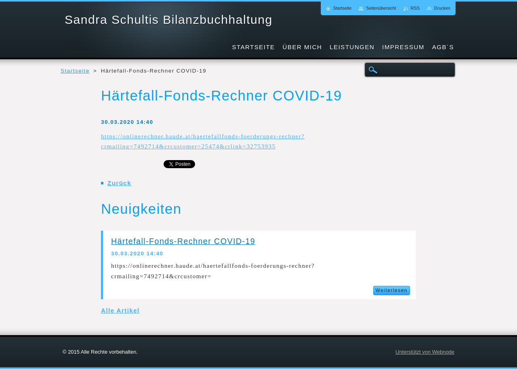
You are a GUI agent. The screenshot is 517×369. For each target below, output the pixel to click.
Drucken (442, 8)
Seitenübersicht (381, 8)
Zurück (119, 182)
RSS (415, 8)
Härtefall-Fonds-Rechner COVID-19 (183, 241)
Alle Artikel (120, 310)
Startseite (75, 71)
